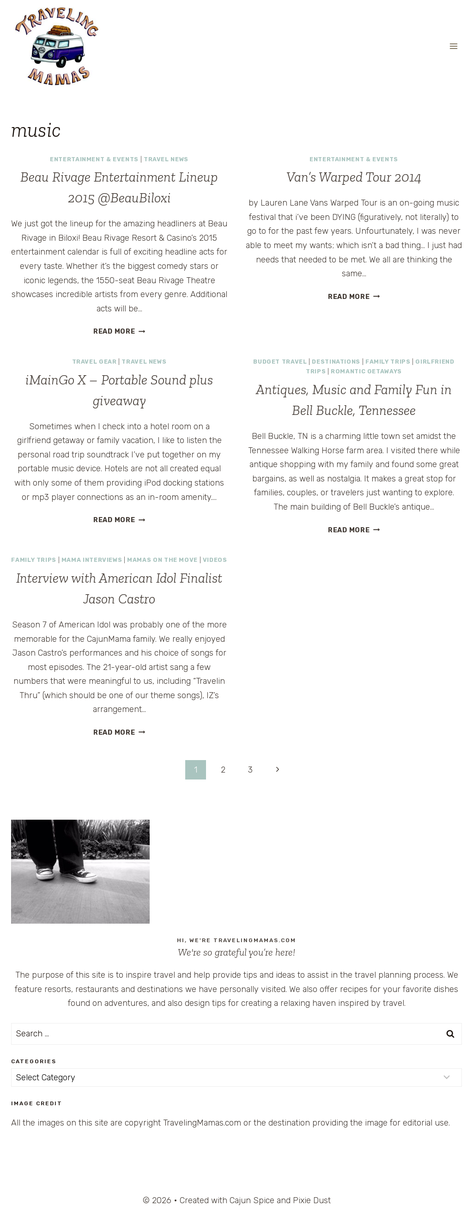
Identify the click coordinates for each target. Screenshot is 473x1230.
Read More (119, 331)
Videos (215, 559)
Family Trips (388, 361)
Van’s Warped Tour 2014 (354, 177)
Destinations (336, 361)
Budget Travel (280, 361)
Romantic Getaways (366, 371)
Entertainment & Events (94, 159)
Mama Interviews (91, 559)
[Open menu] (453, 46)
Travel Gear (94, 361)
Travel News (166, 159)
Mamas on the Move (162, 559)
